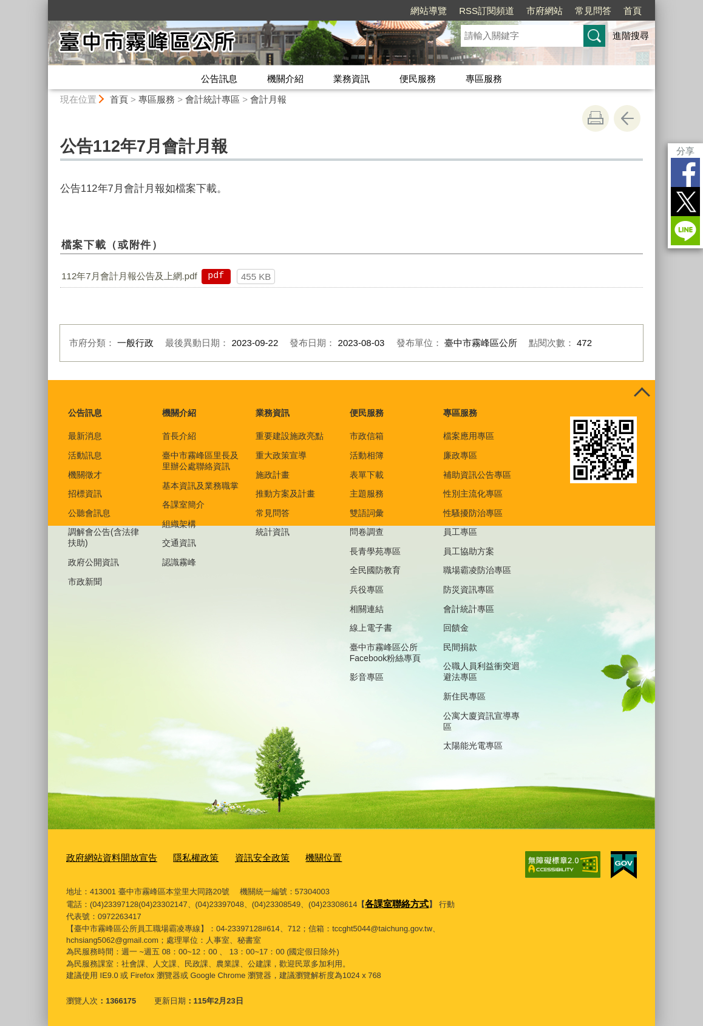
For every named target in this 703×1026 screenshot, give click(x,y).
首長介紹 (179, 436)
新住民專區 (464, 696)
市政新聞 (85, 581)
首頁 (632, 10)
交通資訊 (179, 543)
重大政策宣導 (281, 455)
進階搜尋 (631, 35)
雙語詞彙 (367, 513)
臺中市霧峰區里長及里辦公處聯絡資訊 (200, 460)
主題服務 (367, 493)
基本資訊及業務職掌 (200, 486)
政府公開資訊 (93, 562)
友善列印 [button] (595, 118)
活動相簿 (367, 455)
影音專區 (367, 677)
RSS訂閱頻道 (486, 10)
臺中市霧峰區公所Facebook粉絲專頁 (385, 652)
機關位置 (295, 856)
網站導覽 (428, 10)
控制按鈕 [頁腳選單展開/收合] (641, 393)
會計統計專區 (212, 99)
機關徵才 (85, 475)
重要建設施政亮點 (290, 436)
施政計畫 (273, 475)
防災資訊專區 (468, 589)
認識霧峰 (179, 562)
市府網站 (544, 10)
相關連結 (367, 609)
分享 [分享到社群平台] (685, 150)
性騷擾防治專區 (473, 513)
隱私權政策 (180, 856)
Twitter (685, 201)
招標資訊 (85, 493)
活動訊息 (85, 455)
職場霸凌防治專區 (477, 570)
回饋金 (456, 628)
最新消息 (85, 436)
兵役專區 (367, 589)
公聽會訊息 (89, 513)
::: (43, 5)
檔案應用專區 (468, 436)
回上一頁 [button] (627, 118)
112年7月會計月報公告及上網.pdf (129, 276)
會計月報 (268, 99)
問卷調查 (367, 532)
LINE (685, 230)
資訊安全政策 (240, 856)
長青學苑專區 (375, 551)
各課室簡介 (183, 504)
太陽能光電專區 (473, 745)
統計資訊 (273, 532)
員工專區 (460, 532)
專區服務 (484, 78)
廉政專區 (460, 455)
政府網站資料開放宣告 (105, 856)
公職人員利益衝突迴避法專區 (481, 671)
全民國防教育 (375, 570)
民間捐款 (460, 647)
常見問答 (593, 10)
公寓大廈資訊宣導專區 (481, 721)
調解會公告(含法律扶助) (103, 537)
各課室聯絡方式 (392, 900)
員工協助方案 (468, 551)
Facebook (685, 172)
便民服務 (417, 78)
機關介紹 (285, 78)
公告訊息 (219, 78)
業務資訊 (351, 78)
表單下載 (367, 475)
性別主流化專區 (473, 493)
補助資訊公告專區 (477, 475)
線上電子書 (371, 628)
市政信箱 (367, 436)
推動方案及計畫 (285, 493)
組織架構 (179, 524)
